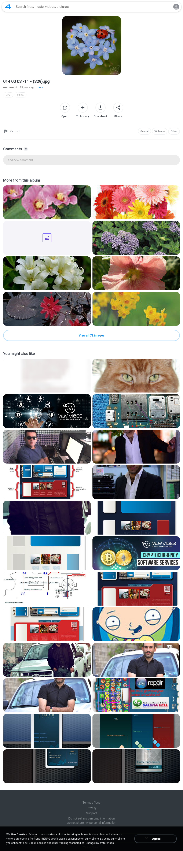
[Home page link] (8, 7)
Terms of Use (91, 802)
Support (91, 813)
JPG (8, 94)
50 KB (20, 94)
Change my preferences (100, 842)
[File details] (47, 202)
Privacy (91, 808)
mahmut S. (10, 87)
